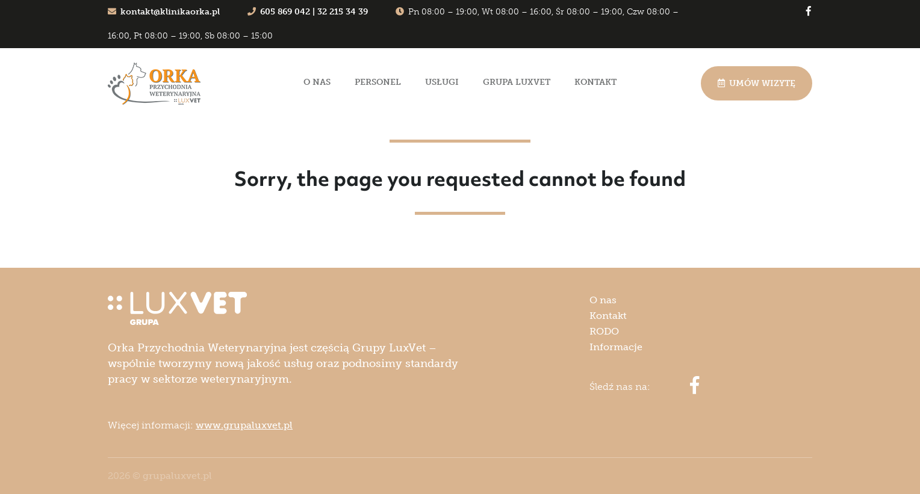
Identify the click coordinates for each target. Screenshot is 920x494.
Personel (378, 82)
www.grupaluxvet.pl (244, 425)
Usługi (442, 82)
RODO (604, 331)
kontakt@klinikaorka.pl (164, 11)
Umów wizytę (756, 83)
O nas (317, 82)
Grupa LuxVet (516, 82)
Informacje (615, 347)
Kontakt (595, 82)
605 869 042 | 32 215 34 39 (307, 11)
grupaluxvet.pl (177, 475)
